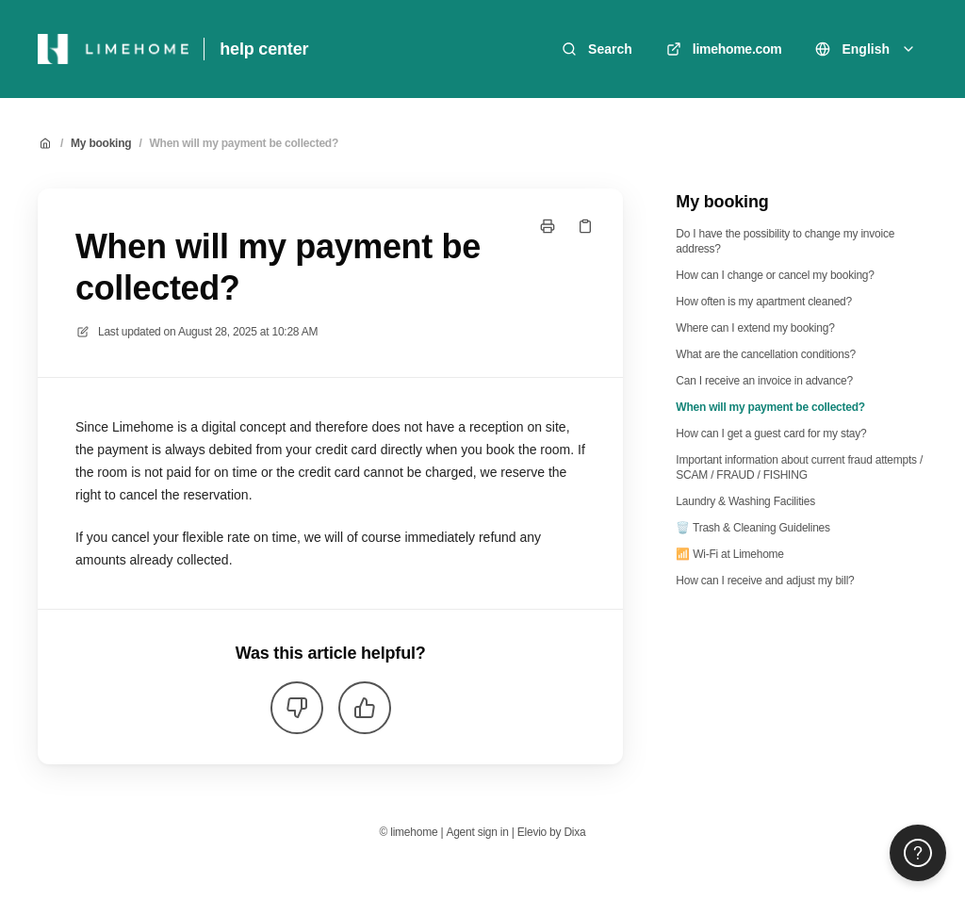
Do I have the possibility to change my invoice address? (785, 241)
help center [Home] (264, 49)
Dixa (574, 832)
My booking (101, 143)
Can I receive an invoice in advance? (764, 380)
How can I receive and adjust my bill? (765, 580)
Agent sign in (477, 832)
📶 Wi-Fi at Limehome (729, 554)
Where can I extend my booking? (755, 328)
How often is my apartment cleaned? (764, 301)
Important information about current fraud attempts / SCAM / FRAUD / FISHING (799, 467)
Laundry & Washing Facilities (745, 501)
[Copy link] (585, 226)
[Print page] (547, 226)
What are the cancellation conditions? (766, 354)
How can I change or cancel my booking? (775, 275)
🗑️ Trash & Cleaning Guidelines (752, 527)
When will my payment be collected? (243, 143)
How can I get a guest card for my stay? (771, 433)
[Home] (113, 49)
